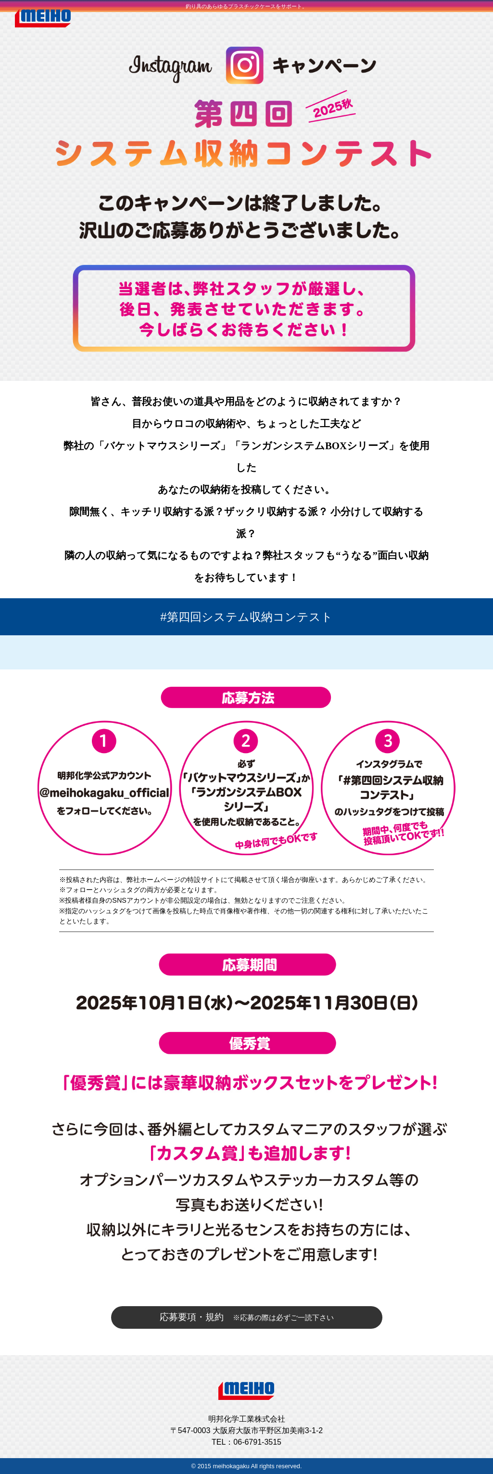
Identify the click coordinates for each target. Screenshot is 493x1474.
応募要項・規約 (247, 1317)
